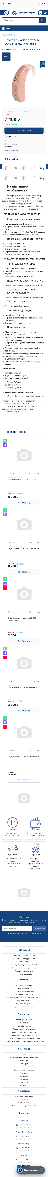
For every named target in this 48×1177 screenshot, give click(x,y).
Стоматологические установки (24, 968)
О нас (24, 1054)
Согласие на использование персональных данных (24, 1041)
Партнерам (24, 1064)
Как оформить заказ (24, 1020)
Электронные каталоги (24, 1096)
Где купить (24, 1082)
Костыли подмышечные (24, 991)
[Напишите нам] (31, 1170)
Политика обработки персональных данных (24, 1038)
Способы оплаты (24, 1026)
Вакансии (24, 1061)
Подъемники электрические (24, 1007)
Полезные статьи (24, 1103)
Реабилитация (24, 962)
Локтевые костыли (24, 985)
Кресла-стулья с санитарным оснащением (24, 998)
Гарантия (24, 1079)
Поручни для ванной (24, 1001)
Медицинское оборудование (24, 955)
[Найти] (42, 20)
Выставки (24, 1100)
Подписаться (39, 929)
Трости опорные (24, 988)
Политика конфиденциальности (24, 1035)
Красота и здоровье (24, 974)
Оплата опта (24, 1076)
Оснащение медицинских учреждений (24, 1057)
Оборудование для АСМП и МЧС (24, 965)
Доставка (24, 1023)
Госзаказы (24, 1073)
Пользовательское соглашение (24, 1032)
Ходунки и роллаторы (24, 994)
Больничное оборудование (24, 959)
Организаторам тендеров (24, 1070)
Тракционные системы (24, 971)
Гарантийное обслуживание (24, 1029)
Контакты (24, 1086)
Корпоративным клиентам (24, 1067)
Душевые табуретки (24, 1004)
